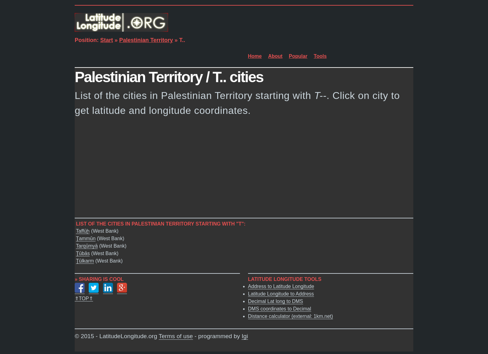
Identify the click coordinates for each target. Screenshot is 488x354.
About (275, 56)
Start (106, 40)
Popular (298, 56)
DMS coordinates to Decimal (279, 309)
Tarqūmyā (87, 246)
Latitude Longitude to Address (281, 294)
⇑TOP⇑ (84, 298)
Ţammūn (86, 238)
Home (255, 56)
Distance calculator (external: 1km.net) (290, 316)
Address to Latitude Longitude (281, 286)
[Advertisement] (244, 168)
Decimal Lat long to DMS (275, 301)
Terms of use (176, 336)
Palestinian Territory (146, 40)
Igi (245, 336)
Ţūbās (83, 253)
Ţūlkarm (85, 261)
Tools (320, 56)
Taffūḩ (83, 231)
